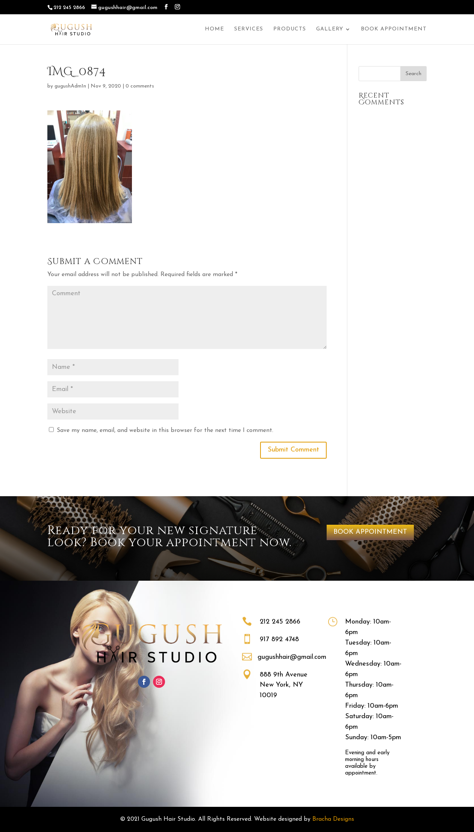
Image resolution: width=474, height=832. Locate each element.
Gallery (329, 29)
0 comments (140, 86)
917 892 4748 (279, 639)
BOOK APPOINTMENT (370, 532)
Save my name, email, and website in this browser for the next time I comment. (165, 430)
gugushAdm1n (70, 86)
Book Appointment (394, 29)
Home (214, 29)
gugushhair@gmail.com (291, 657)
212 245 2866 (280, 621)
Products (289, 29)
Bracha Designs (333, 819)
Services (248, 29)
